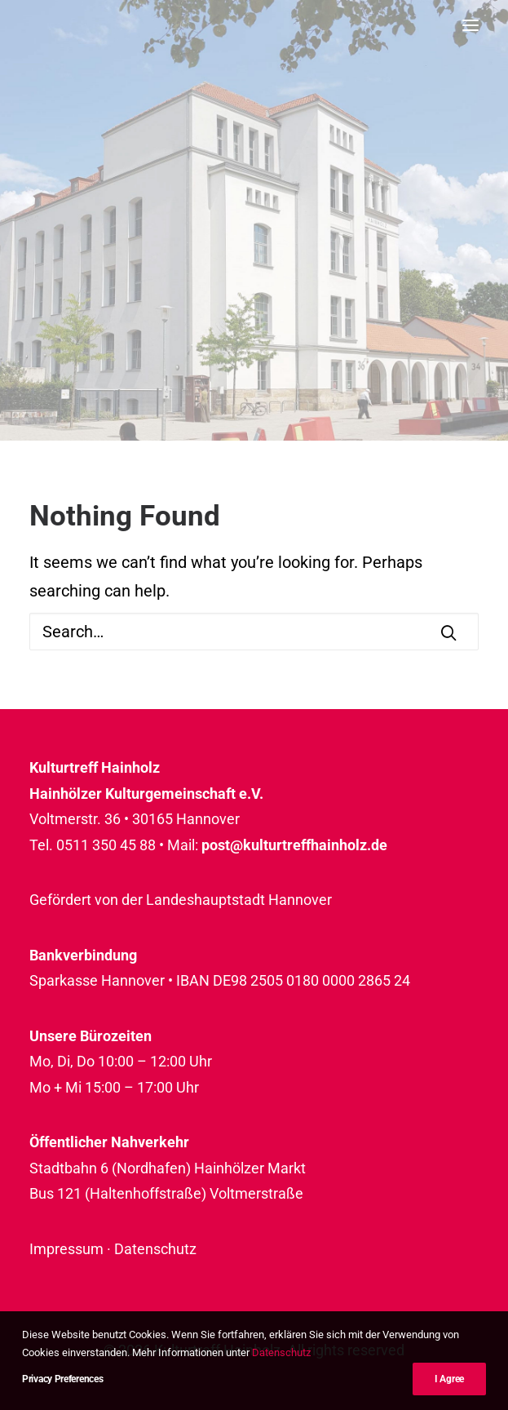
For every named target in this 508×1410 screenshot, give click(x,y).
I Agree (449, 1380)
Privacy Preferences (62, 1380)
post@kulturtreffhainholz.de (294, 845)
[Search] (254, 631)
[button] (470, 25)
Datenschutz (155, 1248)
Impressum (66, 1248)
